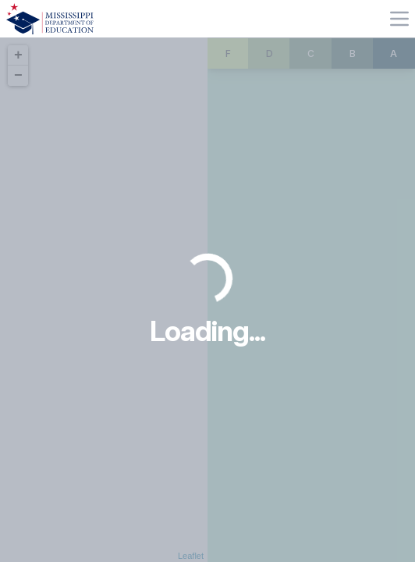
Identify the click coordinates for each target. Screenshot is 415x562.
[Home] (50, 18)
